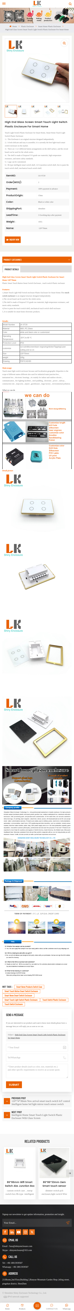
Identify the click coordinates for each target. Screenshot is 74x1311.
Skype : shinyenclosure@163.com (17, 1250)
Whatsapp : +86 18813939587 (15, 1267)
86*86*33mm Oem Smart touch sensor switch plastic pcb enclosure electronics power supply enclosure (54, 1184)
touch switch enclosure (14, 1004)
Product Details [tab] (12, 269)
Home (13, 26)
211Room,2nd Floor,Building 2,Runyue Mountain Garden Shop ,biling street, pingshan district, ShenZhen (35, 1281)
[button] (70, 1173)
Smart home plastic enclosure (49, 26)
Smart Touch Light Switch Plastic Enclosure (21, 1000)
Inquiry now (12, 239)
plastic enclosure (27, 26)
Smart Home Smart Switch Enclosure (18, 995)
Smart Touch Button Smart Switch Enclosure (21, 991)
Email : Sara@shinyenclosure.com (17, 1246)
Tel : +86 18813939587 (12, 1263)
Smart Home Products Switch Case (29, 987)
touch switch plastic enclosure (54, 1000)
